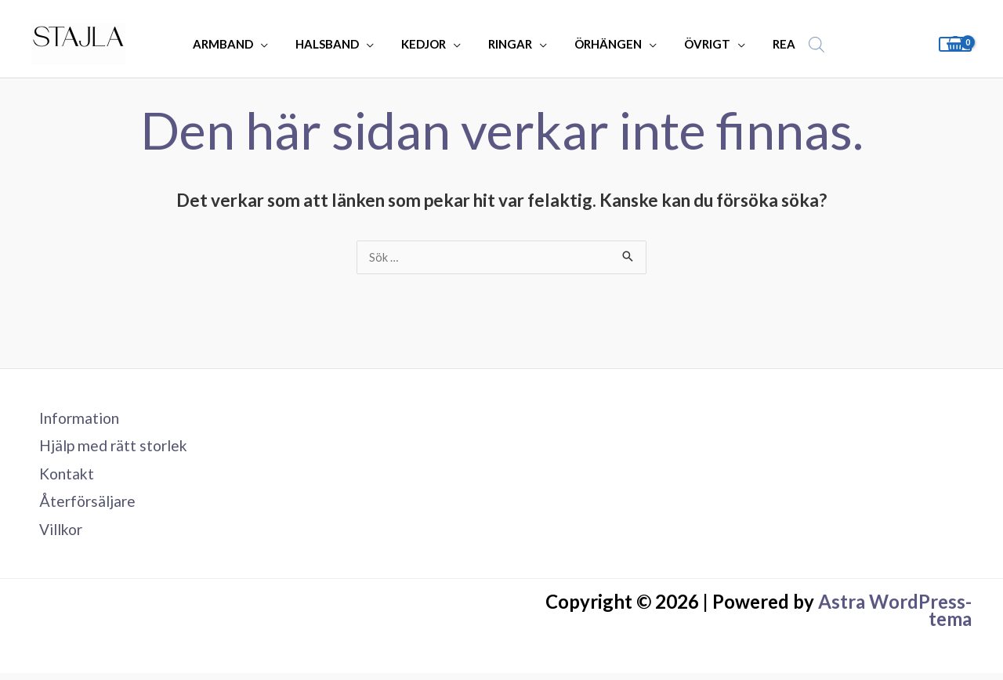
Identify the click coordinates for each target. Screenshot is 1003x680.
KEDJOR (427, 44)
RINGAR (510, 44)
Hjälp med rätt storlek (108, 448)
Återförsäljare (81, 506)
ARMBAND (235, 44)
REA (772, 44)
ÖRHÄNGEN (604, 44)
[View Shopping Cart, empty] (955, 44)
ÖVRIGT (699, 44)
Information (73, 419)
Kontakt (60, 477)
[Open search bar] (803, 44)
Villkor (55, 535)
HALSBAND (335, 44)
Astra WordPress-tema (895, 617)
